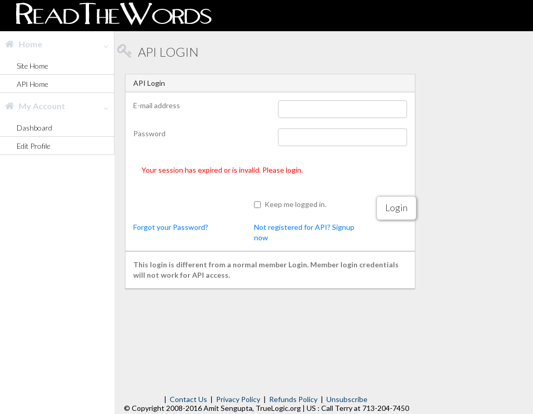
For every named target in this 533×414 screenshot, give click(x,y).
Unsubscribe (346, 399)
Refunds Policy (293, 399)
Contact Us (188, 399)
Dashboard (34, 127)
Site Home (32, 65)
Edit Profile (33, 145)
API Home (32, 84)
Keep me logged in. (295, 204)
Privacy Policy (238, 399)
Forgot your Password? (170, 227)
